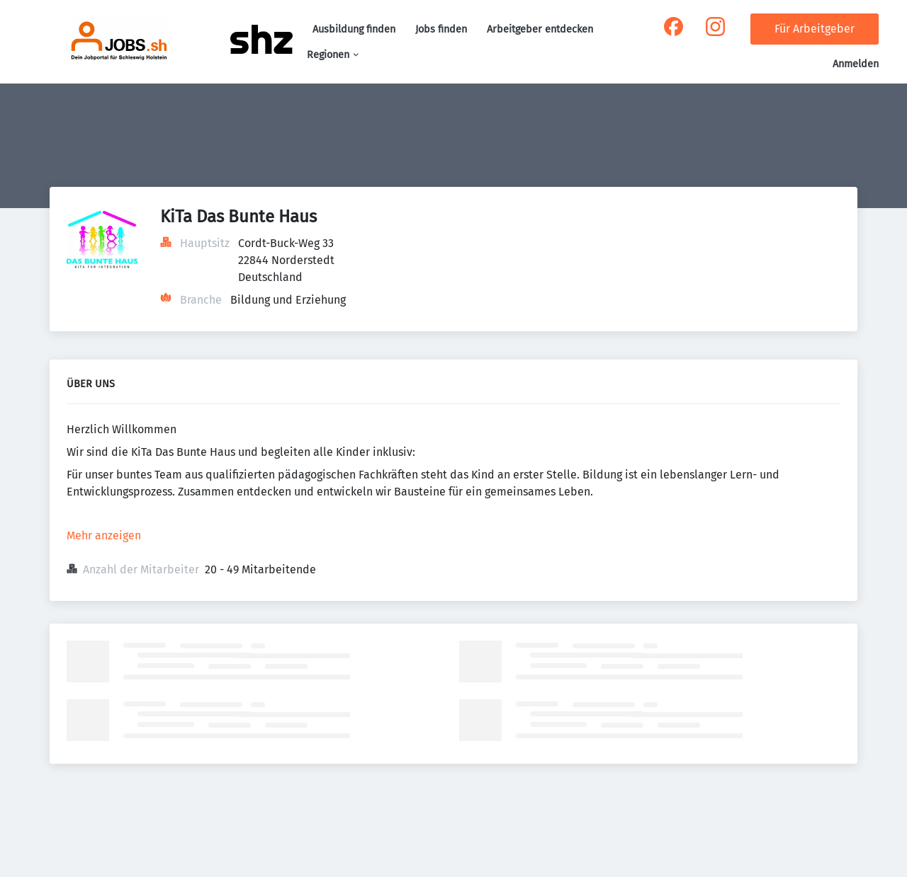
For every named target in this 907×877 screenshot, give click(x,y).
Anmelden (856, 64)
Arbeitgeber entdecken (540, 29)
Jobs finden (441, 29)
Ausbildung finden (353, 29)
